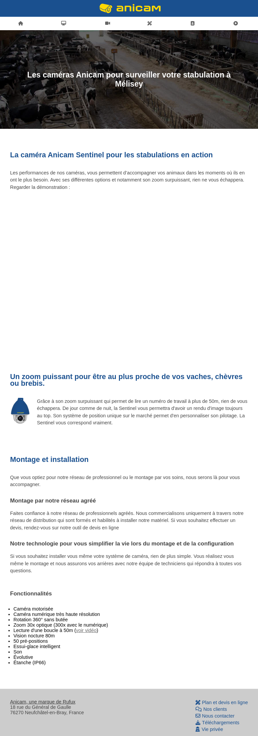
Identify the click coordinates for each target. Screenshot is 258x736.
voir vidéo (86, 630)
